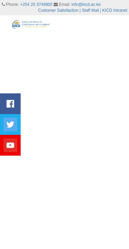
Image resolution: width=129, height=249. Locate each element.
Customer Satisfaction (58, 10)
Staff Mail (90, 10)
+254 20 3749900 (36, 4)
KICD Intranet (114, 10)
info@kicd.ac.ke (86, 4)
